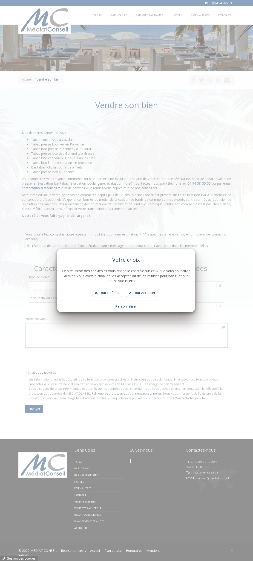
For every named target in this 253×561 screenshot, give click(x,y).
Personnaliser (126, 306)
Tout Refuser (107, 292)
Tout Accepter (141, 292)
